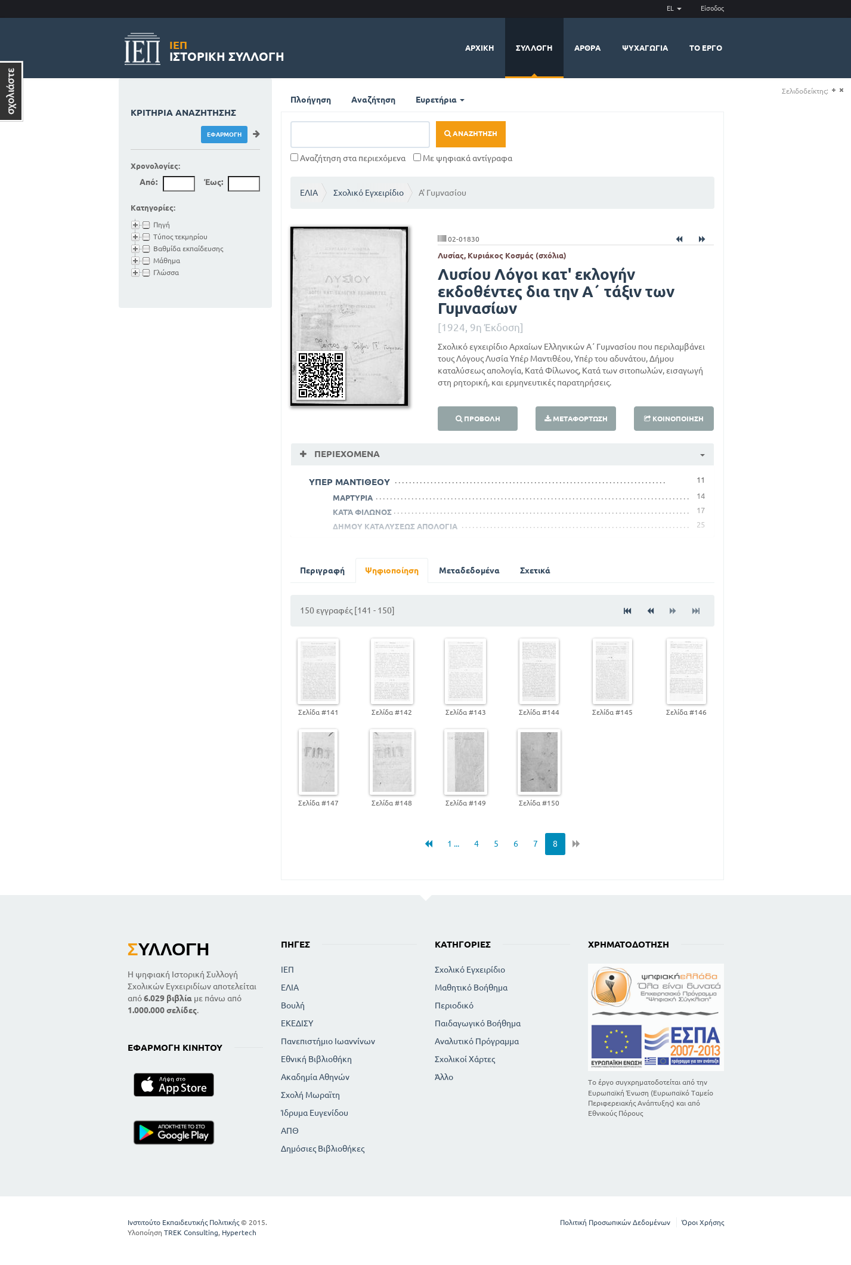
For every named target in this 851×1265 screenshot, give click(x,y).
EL (674, 8)
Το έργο (705, 48)
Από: (148, 182)
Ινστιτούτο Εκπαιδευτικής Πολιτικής (183, 1222)
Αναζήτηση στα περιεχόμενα (348, 158)
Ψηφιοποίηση (392, 570)
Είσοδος (712, 8)
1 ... (453, 844)
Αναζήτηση (373, 99)
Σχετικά (535, 570)
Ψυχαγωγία (645, 48)
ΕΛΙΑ (309, 193)
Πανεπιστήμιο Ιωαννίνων (328, 1041)
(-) (841, 90)
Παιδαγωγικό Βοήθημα (478, 1023)
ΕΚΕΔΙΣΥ (297, 1023)
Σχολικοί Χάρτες (465, 1059)
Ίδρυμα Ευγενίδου (314, 1113)
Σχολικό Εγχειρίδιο (368, 193)
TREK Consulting (191, 1232)
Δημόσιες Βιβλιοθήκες (322, 1148)
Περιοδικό (454, 1005)
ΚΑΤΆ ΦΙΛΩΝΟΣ (362, 512)
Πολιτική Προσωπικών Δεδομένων (615, 1222)
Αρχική (479, 48)
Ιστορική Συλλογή (226, 49)
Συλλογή (534, 48)
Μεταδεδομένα (469, 570)
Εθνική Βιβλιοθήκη (316, 1059)
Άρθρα (587, 48)
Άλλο (444, 1077)
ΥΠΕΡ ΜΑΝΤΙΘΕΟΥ (349, 482)
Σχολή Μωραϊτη (310, 1095)
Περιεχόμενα (346, 454)
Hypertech (239, 1232)
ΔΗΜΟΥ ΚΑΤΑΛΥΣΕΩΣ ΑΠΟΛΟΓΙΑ (395, 526)
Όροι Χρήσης (703, 1222)
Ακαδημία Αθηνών (315, 1077)
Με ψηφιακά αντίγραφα (462, 158)
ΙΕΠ (287, 969)
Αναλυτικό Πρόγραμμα (477, 1041)
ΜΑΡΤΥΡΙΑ (353, 497)
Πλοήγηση (310, 99)
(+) (833, 90)
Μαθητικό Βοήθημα (471, 987)
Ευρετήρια (440, 99)
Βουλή (293, 1005)
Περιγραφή (322, 570)
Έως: (213, 182)
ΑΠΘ (290, 1131)
